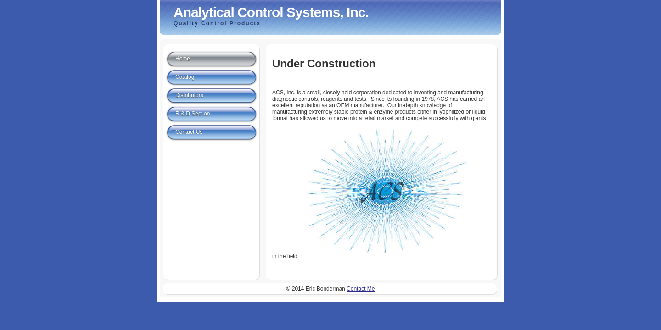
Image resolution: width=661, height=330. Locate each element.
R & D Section (192, 113)
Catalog (184, 77)
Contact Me (361, 289)
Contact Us (188, 132)
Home (182, 58)
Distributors (189, 95)
